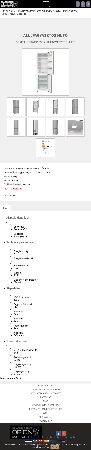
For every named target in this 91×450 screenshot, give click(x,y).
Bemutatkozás (45, 385)
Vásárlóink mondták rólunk (45, 389)
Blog (45, 401)
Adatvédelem (45, 417)
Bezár (54, 447)
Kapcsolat (45, 397)
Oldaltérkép (45, 421)
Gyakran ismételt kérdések (45, 405)
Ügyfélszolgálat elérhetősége (45, 393)
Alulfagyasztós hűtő (16, 14)
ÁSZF (45, 413)
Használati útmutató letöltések (45, 409)
